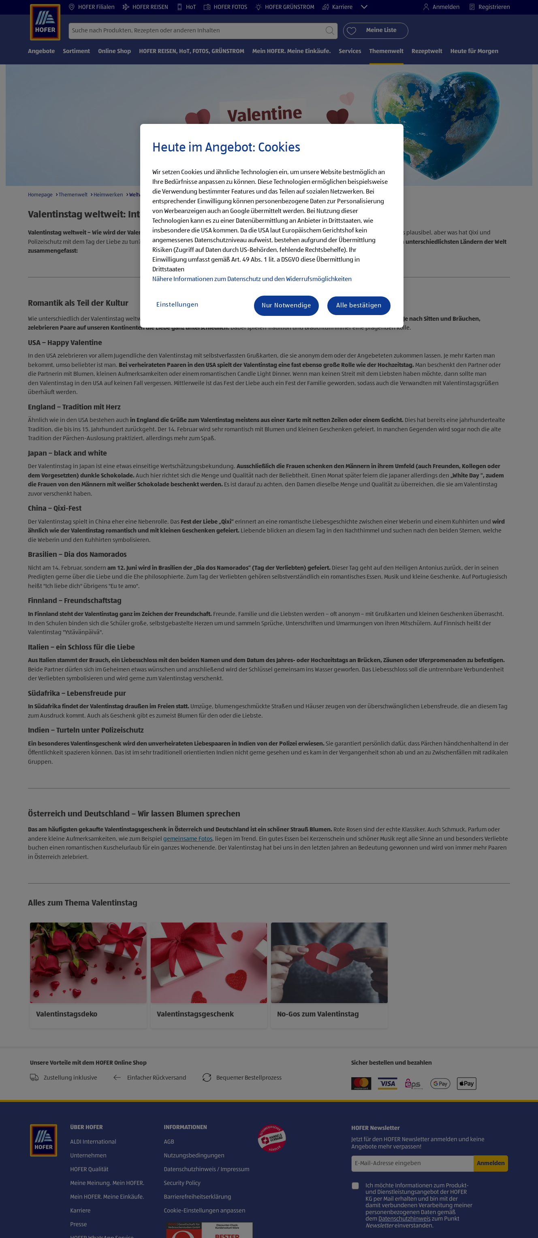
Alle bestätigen (359, 306)
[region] (272, 226)
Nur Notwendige (286, 306)
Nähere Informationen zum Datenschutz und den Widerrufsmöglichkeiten (252, 279)
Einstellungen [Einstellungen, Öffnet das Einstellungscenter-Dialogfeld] (177, 305)
